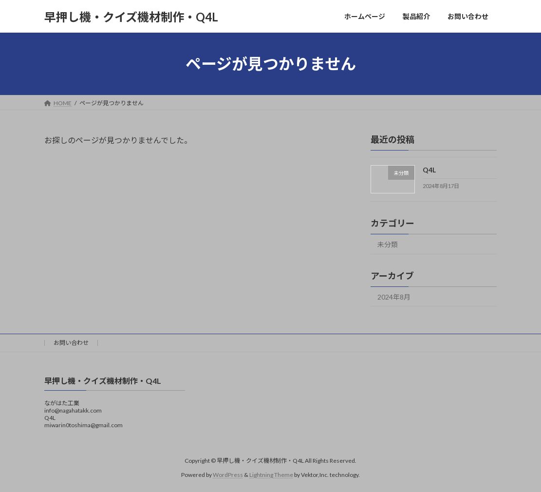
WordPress (228, 474)
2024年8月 (393, 297)
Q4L (429, 170)
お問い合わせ (71, 342)
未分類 (387, 244)
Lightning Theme (271, 474)
